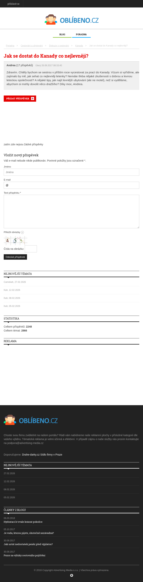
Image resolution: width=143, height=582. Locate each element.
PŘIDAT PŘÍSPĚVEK (17, 98)
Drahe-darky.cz (31, 454)
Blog (62, 34)
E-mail (7, 179)
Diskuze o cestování (59, 45)
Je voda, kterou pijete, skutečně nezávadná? (29, 533)
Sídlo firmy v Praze (51, 454)
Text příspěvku (12, 192)
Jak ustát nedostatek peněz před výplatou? (28, 544)
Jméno (7, 166)
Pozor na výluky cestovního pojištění (24, 555)
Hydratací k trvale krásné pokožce (23, 521)
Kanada (79, 45)
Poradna (81, 34)
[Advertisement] (71, 122)
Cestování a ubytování (32, 45)
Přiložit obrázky (14, 232)
